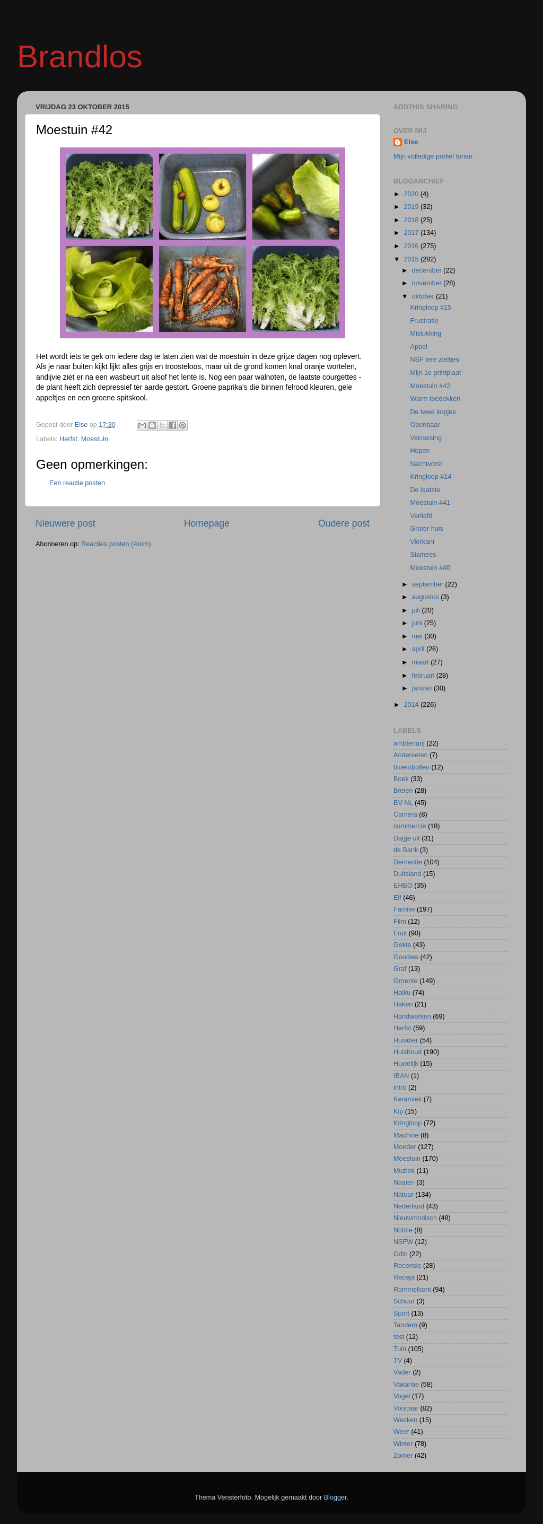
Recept (404, 1277)
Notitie (403, 1230)
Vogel (401, 1396)
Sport (401, 1313)
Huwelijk (405, 1063)
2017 (412, 233)
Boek (401, 779)
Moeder (404, 1147)
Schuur (404, 1301)
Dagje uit (406, 838)
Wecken (405, 1420)
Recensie (407, 1265)
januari (423, 688)
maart (421, 662)
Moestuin (94, 439)
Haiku (401, 992)
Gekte (402, 945)
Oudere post (344, 523)
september (428, 584)
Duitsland (407, 874)
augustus (426, 597)
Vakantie (406, 1384)
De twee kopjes (433, 412)
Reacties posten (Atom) (116, 544)
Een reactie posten (77, 483)
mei (418, 636)
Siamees (423, 554)
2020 (412, 194)
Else (411, 142)
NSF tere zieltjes (434, 359)
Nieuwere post (65, 523)
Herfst (68, 439)
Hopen (420, 450)
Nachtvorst (426, 464)
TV (397, 1360)
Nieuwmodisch (415, 1218)
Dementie (407, 862)
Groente (405, 981)
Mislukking (425, 333)
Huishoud (407, 1052)
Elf (397, 897)
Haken (403, 1004)
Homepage (207, 523)
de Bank (405, 850)
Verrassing (426, 438)
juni (418, 623)
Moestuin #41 (430, 502)
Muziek (404, 1171)
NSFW (403, 1242)
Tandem (405, 1325)
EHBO (403, 885)
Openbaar (425, 424)
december (428, 270)
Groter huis (426, 528)
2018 (412, 220)
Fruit (400, 933)
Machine (406, 1135)
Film (399, 921)
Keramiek (407, 1099)
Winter (403, 1444)
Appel (418, 347)
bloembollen (411, 767)
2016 (412, 246)
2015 (412, 259)
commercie (409, 826)
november (428, 283)
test (398, 1337)
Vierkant (422, 542)
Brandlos (80, 56)
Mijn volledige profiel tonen (432, 156)
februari (424, 675)
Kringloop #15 (430, 307)
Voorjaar (405, 1408)
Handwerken (412, 1016)
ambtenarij (409, 743)
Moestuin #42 (430, 386)
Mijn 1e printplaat (435, 372)
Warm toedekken (435, 398)
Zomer (403, 1455)
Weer (401, 1431)
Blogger (335, 1497)
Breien (403, 790)
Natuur (403, 1194)
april (419, 649)
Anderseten (410, 755)
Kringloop (407, 1123)
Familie (404, 909)
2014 (412, 704)
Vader (402, 1372)
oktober (424, 296)
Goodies (405, 957)
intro (400, 1087)
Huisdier (405, 1040)
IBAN (401, 1076)
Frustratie (424, 321)
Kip (398, 1111)
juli (417, 610)
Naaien (404, 1182)
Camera (405, 814)
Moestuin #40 (430, 568)
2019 (412, 207)
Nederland (408, 1206)
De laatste (425, 490)
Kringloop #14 (430, 476)
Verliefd (421, 516)
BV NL (403, 803)
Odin (400, 1254)
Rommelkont (412, 1289)
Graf (400, 969)
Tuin (399, 1349)
